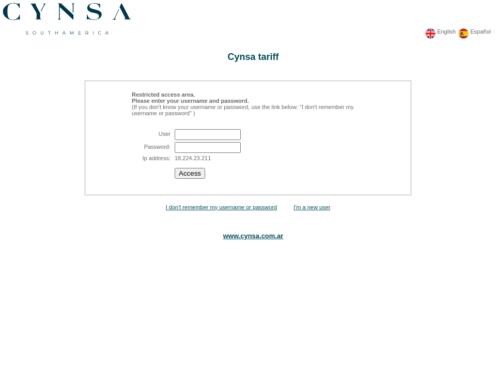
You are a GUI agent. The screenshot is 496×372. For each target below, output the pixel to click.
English (446, 31)
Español (480, 31)
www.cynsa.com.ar (253, 236)
